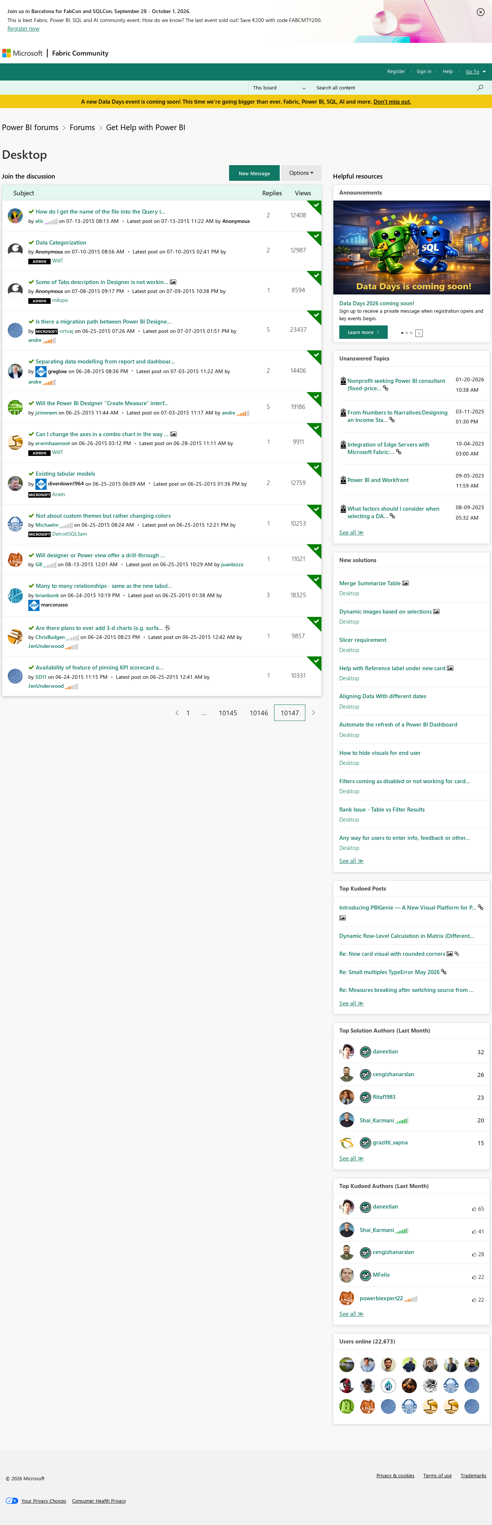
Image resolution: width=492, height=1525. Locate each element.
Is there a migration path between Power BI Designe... (103, 321)
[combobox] (400, 88)
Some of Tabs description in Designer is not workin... (103, 282)
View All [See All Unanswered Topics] (351, 532)
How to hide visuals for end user (380, 752)
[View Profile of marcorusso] (54, 604)
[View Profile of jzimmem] (46, 412)
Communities (222, 53)
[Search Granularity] (279, 88)
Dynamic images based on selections (386, 611)
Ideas (188, 53)
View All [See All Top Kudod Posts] (351, 1003)
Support (315, 53)
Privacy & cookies (396, 1475)
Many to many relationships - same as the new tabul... (104, 585)
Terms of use (437, 1475)
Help (448, 71)
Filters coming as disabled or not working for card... (404, 781)
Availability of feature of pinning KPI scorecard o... (100, 667)
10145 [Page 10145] (228, 712)
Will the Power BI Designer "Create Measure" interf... (102, 403)
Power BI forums (30, 127)
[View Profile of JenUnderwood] (46, 645)
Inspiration (158, 53)
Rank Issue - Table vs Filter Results (382, 809)
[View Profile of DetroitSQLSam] (69, 533)
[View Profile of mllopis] (60, 299)
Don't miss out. (392, 101)
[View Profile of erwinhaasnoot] (52, 443)
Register (396, 71)
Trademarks (473, 1475)
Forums (125, 53)
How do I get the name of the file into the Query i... (100, 211)
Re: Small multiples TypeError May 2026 (390, 972)
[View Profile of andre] (34, 339)
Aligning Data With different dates (382, 696)
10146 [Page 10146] (259, 712)
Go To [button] (472, 71)
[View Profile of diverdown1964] (66, 483)
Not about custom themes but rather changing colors (103, 515)
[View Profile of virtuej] (66, 330)
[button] (254, 173)
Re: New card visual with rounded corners (393, 953)
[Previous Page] (174, 713)
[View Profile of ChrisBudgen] (50, 636)
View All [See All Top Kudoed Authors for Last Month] (351, 1314)
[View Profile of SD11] (41, 676)
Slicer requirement (362, 639)
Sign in (424, 71)
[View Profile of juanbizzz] (232, 564)
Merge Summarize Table (370, 583)
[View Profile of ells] (39, 220)
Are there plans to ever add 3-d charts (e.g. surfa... (100, 627)
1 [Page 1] (188, 712)
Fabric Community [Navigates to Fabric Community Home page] (80, 52)
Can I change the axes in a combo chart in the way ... (103, 434)
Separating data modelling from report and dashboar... (105, 361)
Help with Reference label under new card (393, 668)
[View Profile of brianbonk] (47, 595)
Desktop (349, 593)
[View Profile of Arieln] (58, 494)
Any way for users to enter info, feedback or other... (404, 837)
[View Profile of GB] (38, 564)
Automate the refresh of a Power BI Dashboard (398, 724)
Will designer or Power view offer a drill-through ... (100, 555)
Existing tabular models (65, 473)
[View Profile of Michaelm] (46, 524)
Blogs (255, 53)
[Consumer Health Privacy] (99, 1500)
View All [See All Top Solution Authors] (351, 1158)
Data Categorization (61, 242)
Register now (23, 28)
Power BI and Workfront (378, 479)
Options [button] (299, 172)
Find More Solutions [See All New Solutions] (351, 861)
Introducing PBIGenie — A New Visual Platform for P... (408, 907)
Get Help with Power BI (145, 127)
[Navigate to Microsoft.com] (22, 53)
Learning (283, 53)
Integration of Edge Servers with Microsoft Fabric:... (388, 448)
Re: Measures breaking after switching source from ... (406, 989)
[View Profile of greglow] (57, 371)
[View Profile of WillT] (57, 260)
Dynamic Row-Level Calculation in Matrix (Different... (406, 935)
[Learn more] (363, 332)
